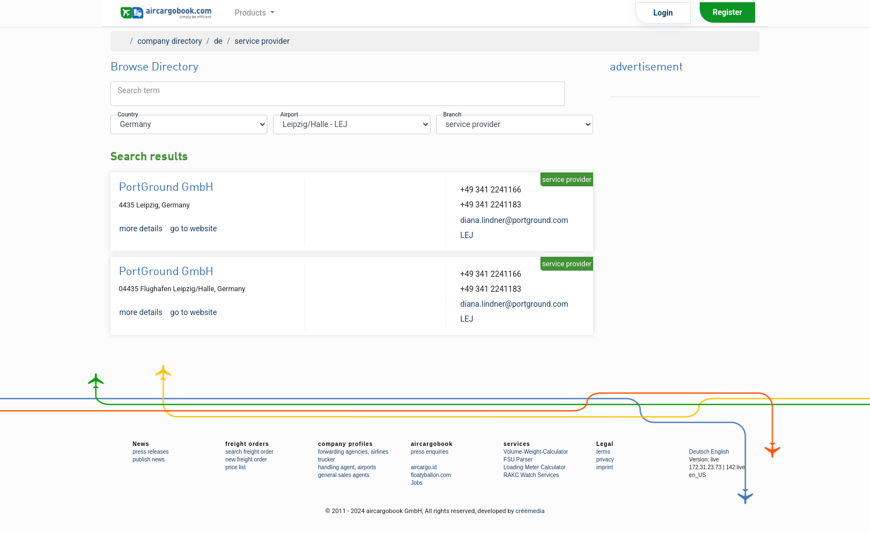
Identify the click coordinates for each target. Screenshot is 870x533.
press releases (151, 452)
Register (727, 12)
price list (235, 467)
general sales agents (343, 475)
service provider (262, 41)
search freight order (249, 452)
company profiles (345, 444)
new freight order (246, 459)
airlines (379, 452)
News (141, 444)
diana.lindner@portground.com (515, 220)
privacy (605, 459)
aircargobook (431, 444)
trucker (326, 459)
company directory (170, 41)
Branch (452, 115)
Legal (605, 444)
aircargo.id (424, 467)
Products (251, 12)
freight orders (247, 444)
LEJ (467, 235)
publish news (149, 459)
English (720, 452)
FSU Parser (518, 459)
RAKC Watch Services (531, 475)
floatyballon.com (431, 475)
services (517, 444)
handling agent (336, 467)
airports (366, 467)
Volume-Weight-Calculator (536, 452)
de (218, 41)
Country (128, 115)
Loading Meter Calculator (535, 467)
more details (141, 228)
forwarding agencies (343, 452)
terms (603, 452)
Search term (139, 90)
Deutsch (699, 452)
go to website (193, 228)
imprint (604, 467)
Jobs (416, 483)
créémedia (530, 511)
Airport (289, 115)
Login (662, 12)
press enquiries (429, 452)
